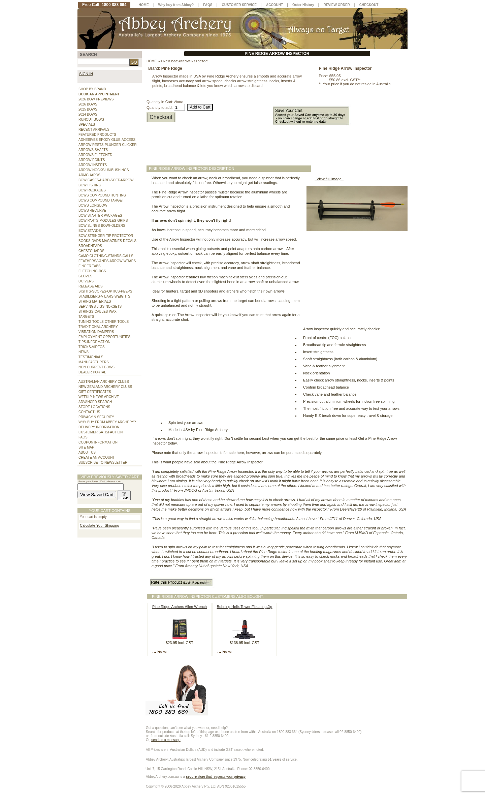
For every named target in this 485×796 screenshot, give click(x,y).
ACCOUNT (274, 5)
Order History (303, 5)
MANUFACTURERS (93, 362)
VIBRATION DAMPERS (96, 332)
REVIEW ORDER (336, 5)
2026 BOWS (87, 104)
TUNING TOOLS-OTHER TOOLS (103, 322)
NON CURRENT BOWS (96, 367)
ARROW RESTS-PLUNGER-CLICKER (107, 145)
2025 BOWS (87, 109)
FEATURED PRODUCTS (97, 134)
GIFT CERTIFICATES (94, 392)
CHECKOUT (369, 5)
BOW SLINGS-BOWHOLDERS (101, 225)
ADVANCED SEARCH (95, 402)
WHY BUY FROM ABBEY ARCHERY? (107, 422)
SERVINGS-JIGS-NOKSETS (100, 306)
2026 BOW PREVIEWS (96, 99)
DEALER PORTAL (92, 372)
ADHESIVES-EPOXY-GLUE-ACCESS (106, 140)
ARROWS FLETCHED (95, 155)
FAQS (83, 437)
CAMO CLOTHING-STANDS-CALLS (105, 256)
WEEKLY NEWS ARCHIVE (98, 397)
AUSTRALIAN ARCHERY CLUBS (103, 382)
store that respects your (216, 776)
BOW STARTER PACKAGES (100, 215)
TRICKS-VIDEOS (91, 347)
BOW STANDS (89, 231)
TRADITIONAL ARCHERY (98, 327)
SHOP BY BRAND (92, 89)
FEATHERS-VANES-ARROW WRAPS (107, 261)
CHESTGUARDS (91, 251)
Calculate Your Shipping (99, 525)
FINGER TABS (89, 266)
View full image (329, 179)
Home (152, 61)
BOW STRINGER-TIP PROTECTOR (105, 236)
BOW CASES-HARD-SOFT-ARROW (105, 180)
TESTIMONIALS (90, 357)
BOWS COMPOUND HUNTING (102, 195)
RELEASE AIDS (90, 286)
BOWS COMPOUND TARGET (101, 200)
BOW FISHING (89, 185)
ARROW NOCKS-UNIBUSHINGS (103, 170)
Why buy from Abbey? (176, 5)
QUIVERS (86, 281)
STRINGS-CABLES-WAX (97, 311)
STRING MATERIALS (94, 301)
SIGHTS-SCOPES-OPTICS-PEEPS (105, 291)
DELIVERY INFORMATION (98, 427)
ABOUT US (87, 452)
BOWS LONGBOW (92, 205)
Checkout (161, 117)
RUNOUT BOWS (91, 119)
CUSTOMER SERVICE (239, 5)
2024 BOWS (87, 114)
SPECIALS (86, 124)
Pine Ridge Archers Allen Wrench (179, 607)
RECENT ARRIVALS (93, 129)
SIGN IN (86, 74)
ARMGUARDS (89, 175)
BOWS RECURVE (92, 210)
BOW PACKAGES (92, 190)
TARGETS (86, 316)
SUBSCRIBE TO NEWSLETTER (102, 462)
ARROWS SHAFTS (93, 150)
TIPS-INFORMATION (94, 342)
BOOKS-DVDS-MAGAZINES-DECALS (107, 241)
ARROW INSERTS (92, 165)
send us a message (166, 740)
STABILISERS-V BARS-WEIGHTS (104, 296)
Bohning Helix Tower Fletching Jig (244, 607)
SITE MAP (86, 447)
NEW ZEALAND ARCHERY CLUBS (105, 387)
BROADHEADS (90, 246)
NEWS (83, 352)
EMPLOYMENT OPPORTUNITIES (104, 337)
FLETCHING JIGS (92, 271)
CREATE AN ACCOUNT (96, 457)
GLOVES (85, 276)
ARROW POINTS (91, 160)
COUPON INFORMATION (98, 442)
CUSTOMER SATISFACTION (100, 432)
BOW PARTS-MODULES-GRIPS (103, 220)
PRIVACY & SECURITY (96, 417)
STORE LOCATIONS (94, 407)
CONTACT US (89, 412)
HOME (144, 5)
